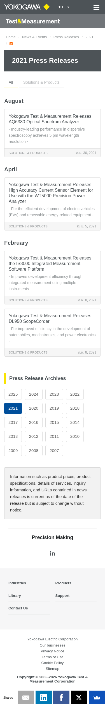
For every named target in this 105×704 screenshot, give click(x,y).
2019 (54, 408)
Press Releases (66, 37)
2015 (54, 422)
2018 (75, 408)
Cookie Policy (52, 663)
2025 (13, 394)
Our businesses (53, 645)
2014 (75, 422)
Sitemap (52, 669)
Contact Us (18, 608)
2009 (13, 450)
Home (11, 37)
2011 (54, 436)
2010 (75, 436)
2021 (89, 37)
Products (63, 583)
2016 (33, 422)
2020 (33, 408)
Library (14, 596)
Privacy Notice (52, 651)
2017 (13, 422)
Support (62, 596)
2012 (33, 436)
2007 (54, 450)
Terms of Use (53, 657)
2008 (33, 450)
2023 (54, 394)
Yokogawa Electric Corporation (52, 639)
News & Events (34, 37)
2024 (33, 394)
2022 (75, 394)
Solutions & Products (41, 82)
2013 (13, 436)
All (11, 82)
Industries (17, 583)
